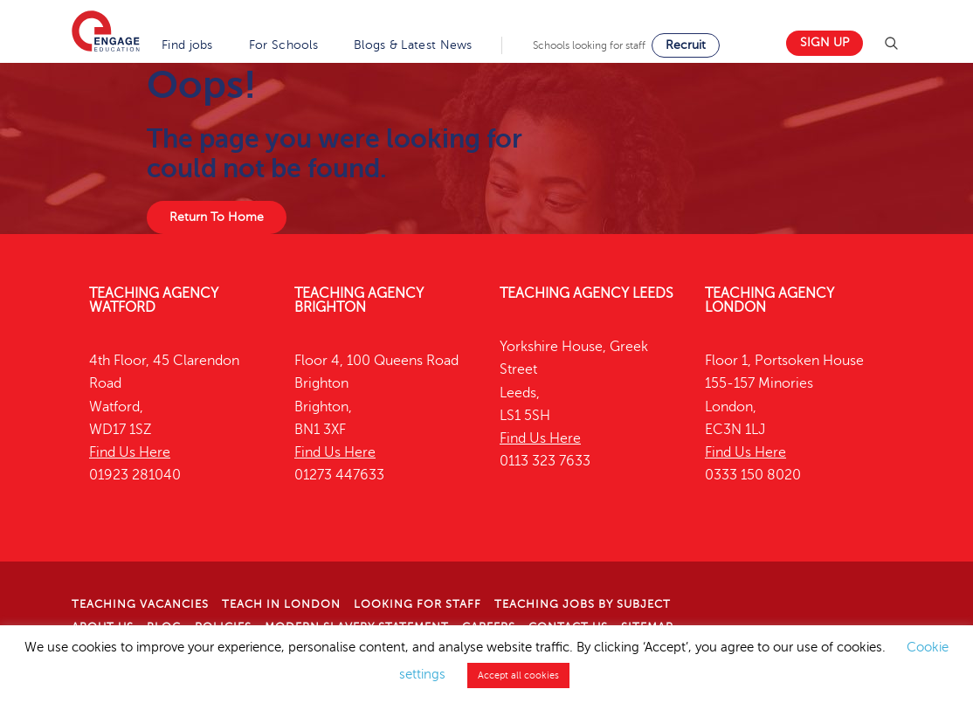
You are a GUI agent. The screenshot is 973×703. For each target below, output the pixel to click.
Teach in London (281, 604)
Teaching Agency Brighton (359, 300)
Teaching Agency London (769, 300)
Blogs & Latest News (413, 45)
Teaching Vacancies (140, 604)
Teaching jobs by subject (582, 604)
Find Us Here (129, 452)
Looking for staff (417, 604)
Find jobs (187, 45)
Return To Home (216, 217)
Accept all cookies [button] (518, 675)
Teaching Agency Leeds (586, 293)
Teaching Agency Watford (153, 300)
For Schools (283, 45)
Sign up (824, 42)
